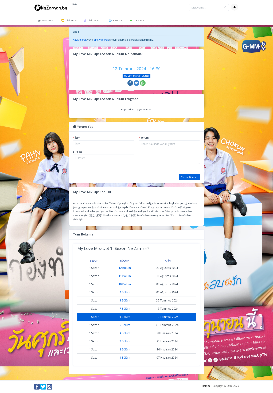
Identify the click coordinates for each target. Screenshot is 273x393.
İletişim (206, 385)
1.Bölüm (124, 357)
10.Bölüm (125, 284)
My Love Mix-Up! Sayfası (136, 75)
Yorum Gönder (189, 177)
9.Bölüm (124, 292)
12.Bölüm (125, 268)
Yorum (144, 137)
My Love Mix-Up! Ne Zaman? (113, 248)
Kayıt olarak (80, 39)
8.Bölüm (124, 300)
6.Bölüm (124, 317)
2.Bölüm (124, 349)
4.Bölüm (124, 333)
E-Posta (78, 151)
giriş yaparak (101, 39)
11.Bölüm (125, 276)
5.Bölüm (124, 325)
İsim (76, 137)
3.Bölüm (124, 341)
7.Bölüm (124, 309)
